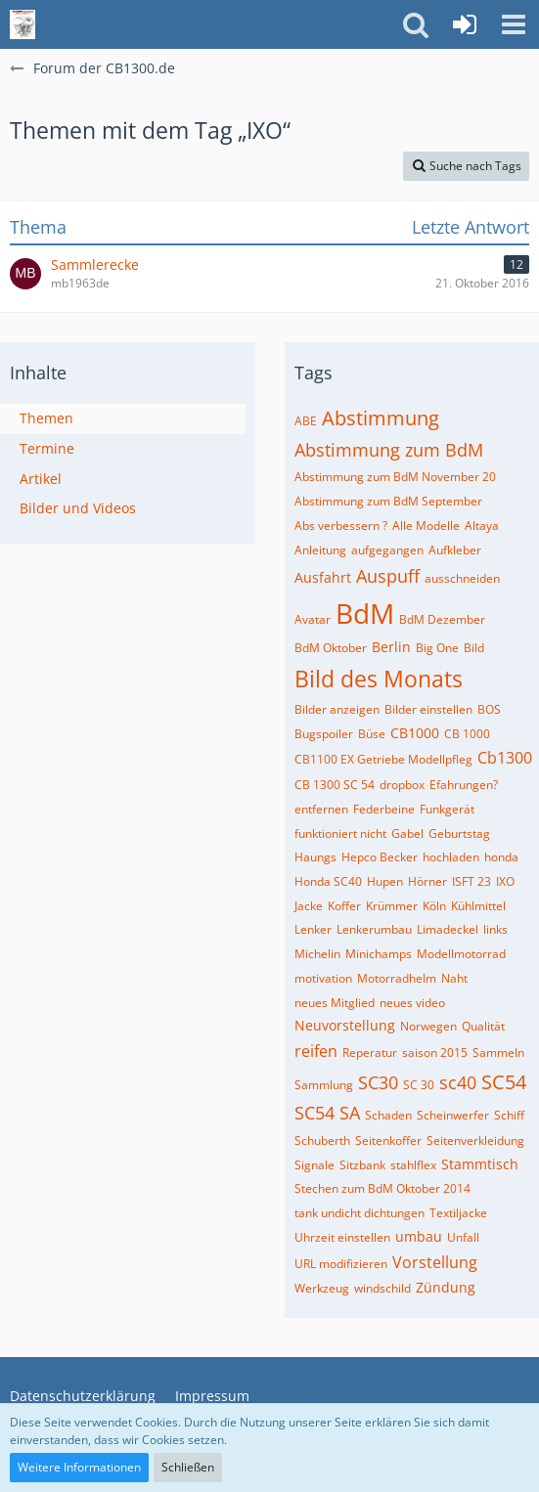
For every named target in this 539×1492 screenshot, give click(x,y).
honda (501, 857)
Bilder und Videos (78, 508)
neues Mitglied (334, 1002)
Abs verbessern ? (340, 525)
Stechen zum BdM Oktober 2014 (382, 1188)
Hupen (385, 881)
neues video (412, 1002)
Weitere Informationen (79, 1467)
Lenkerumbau (374, 929)
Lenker (313, 929)
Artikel (41, 478)
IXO (505, 881)
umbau (418, 1236)
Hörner (427, 881)
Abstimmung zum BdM (388, 449)
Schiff (509, 1115)
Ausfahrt (322, 577)
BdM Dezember (442, 619)
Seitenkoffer (388, 1140)
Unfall (463, 1237)
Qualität (483, 1026)
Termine (47, 448)
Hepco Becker (379, 857)
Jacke (308, 906)
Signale (314, 1165)
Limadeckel (447, 929)
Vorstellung (434, 1262)
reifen (315, 1051)
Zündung (445, 1287)
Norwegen (428, 1026)
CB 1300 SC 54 (334, 784)
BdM (365, 613)
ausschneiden (462, 578)
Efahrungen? (463, 784)
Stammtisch (479, 1164)
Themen (46, 418)
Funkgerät (447, 809)
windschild (382, 1288)
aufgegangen (387, 550)
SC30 (378, 1082)
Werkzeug (321, 1288)
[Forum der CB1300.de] (22, 24)
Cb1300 (504, 757)
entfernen (321, 809)
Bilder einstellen (428, 709)
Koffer (344, 906)
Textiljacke (458, 1213)
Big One (437, 647)
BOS (489, 709)
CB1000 (414, 733)
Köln (434, 906)
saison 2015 (435, 1052)
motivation (323, 978)
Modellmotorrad (461, 953)
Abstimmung (380, 418)
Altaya (482, 525)
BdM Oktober (330, 647)
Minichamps (378, 953)
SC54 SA (327, 1112)
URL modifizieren (340, 1263)
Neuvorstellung (344, 1025)
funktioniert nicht (340, 833)
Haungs (315, 857)
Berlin (391, 646)
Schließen (187, 1467)
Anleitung (320, 550)
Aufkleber (454, 550)
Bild (474, 647)
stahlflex (413, 1165)
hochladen (451, 857)
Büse (371, 733)
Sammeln (498, 1052)
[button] (513, 24)
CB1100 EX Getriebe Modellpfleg (383, 759)
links (495, 929)
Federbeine (384, 809)
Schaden (388, 1115)
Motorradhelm (396, 978)
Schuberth (322, 1140)
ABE (305, 421)
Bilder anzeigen (337, 709)
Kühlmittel (478, 906)
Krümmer (392, 906)
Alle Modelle (426, 525)
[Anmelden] (464, 24)
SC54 (503, 1082)
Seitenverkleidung (475, 1140)
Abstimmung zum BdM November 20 (395, 476)
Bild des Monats (378, 678)
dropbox (402, 784)
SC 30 (418, 1084)
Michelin (317, 953)
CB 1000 (467, 733)
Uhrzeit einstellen (342, 1237)
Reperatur (369, 1052)
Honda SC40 (328, 881)
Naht (454, 978)
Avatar (312, 619)
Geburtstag (459, 833)
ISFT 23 (471, 881)
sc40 (457, 1082)
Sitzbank (362, 1165)
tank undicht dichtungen (359, 1213)
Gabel (407, 833)
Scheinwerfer (453, 1115)
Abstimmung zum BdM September (388, 501)
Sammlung (323, 1084)
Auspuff (388, 576)
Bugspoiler (323, 733)
